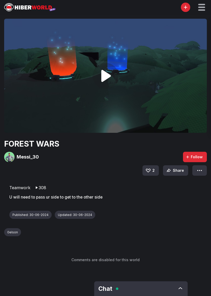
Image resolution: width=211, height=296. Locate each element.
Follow (194, 157)
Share (175, 170)
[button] (201, 7)
